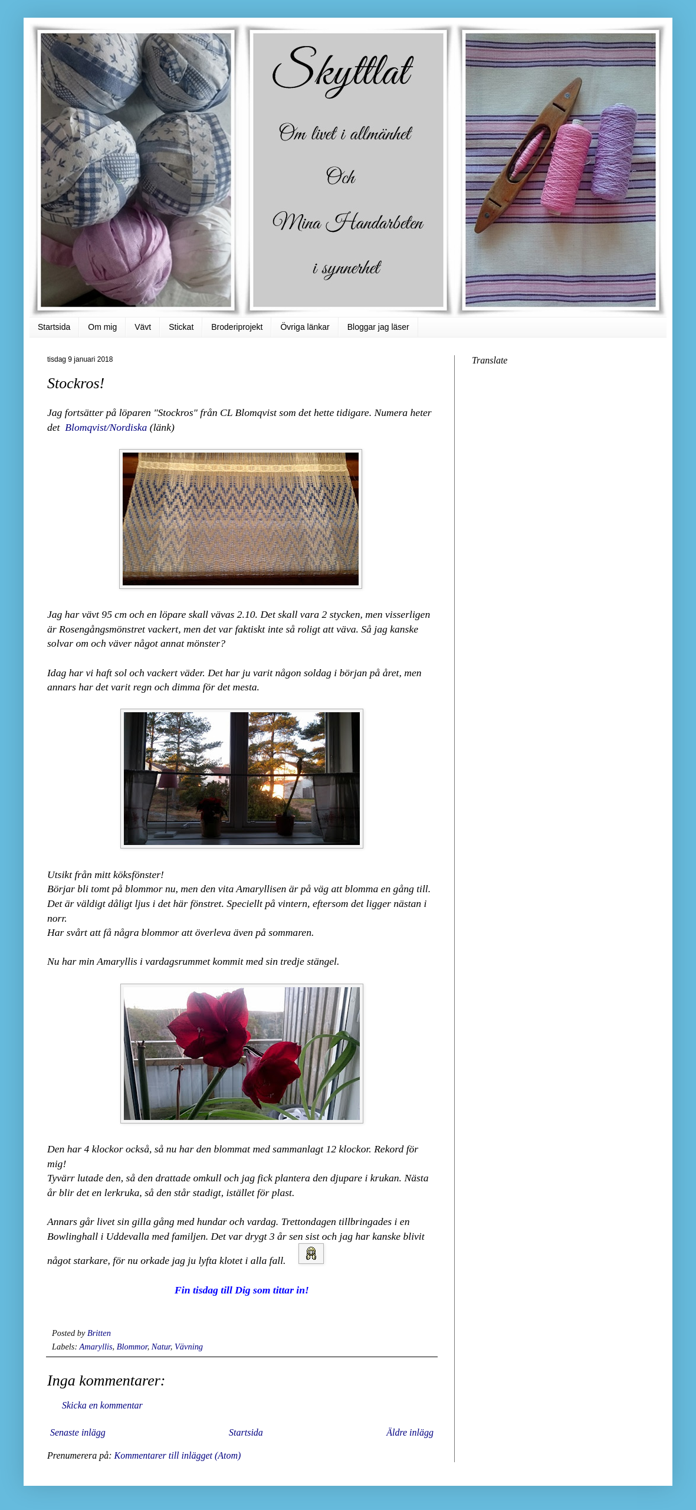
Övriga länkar (304, 327)
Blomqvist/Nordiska (106, 427)
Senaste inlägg (78, 1432)
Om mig (102, 327)
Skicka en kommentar (102, 1405)
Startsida (54, 327)
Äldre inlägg (410, 1432)
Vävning (189, 1346)
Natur (161, 1346)
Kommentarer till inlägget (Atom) (177, 1455)
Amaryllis (96, 1346)
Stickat (181, 327)
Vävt (142, 327)
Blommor (132, 1346)
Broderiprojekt (236, 327)
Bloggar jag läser (378, 327)
